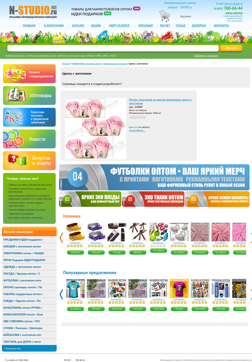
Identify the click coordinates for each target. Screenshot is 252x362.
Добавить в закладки (206, 55)
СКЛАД (180, 26)
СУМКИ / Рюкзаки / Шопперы (22, 328)
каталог (78, 26)
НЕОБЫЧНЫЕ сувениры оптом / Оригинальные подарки (99, 63)
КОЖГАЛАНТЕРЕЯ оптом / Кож (23, 314)
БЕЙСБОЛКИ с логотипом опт (22, 335)
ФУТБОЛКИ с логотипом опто (22, 280)
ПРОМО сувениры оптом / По (22, 287)
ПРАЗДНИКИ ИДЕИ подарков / (23, 239)
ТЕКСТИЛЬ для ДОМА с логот (22, 341)
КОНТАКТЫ (221, 26)
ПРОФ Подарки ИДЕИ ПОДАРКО (24, 260)
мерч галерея (119, 26)
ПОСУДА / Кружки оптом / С (21, 273)
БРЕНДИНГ (146, 26)
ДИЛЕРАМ (199, 26)
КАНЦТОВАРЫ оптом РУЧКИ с (22, 307)
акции (96, 26)
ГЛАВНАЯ (29, 26)
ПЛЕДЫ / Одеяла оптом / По (22, 301)
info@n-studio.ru (233, 3)
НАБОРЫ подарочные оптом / (23, 294)
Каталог (66, 63)
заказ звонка (234, 13)
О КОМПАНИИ (54, 26)
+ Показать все (12, 348)
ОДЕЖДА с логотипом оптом (22, 267)
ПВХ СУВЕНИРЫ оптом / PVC (21, 321)
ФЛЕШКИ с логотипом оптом (22, 246)
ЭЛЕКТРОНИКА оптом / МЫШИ (23, 253)
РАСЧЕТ (165, 26)
